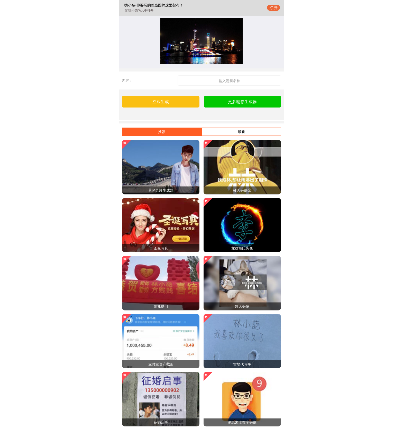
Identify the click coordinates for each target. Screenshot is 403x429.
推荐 (161, 132)
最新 (241, 132)
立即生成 (160, 102)
